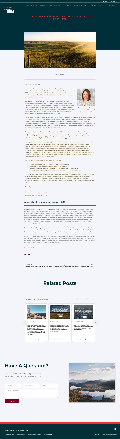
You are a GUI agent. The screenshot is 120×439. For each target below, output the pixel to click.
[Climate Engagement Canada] (8, 9)
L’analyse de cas (37, 5)
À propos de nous (97, 5)
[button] (25, 254)
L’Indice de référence (82, 5)
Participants (70, 5)
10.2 (84, 221)
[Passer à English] (107, 1)
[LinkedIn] (115, 429)
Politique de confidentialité (33, 435)
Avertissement (46, 435)
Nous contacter (19, 435)
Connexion (112, 5)
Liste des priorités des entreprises (54, 5)
